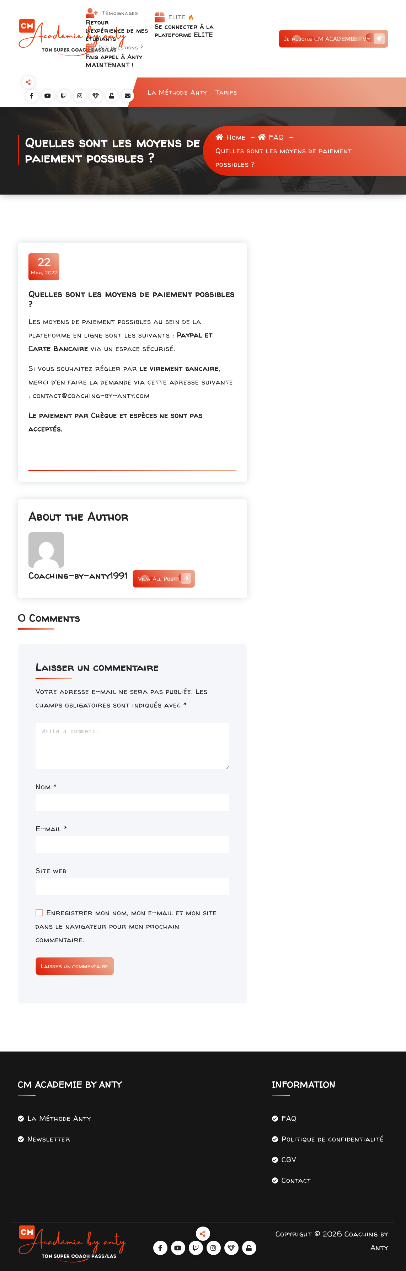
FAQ (271, 137)
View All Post (163, 578)
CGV (289, 1159)
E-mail (52, 828)
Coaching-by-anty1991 (78, 576)
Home (230, 137)
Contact (296, 1180)
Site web (51, 870)
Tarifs (226, 92)
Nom (46, 786)
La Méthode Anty (177, 92)
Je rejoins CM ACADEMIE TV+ (333, 38)
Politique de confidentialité (333, 1139)
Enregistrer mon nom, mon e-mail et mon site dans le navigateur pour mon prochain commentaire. (126, 926)
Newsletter (48, 1139)
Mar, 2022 (44, 266)
